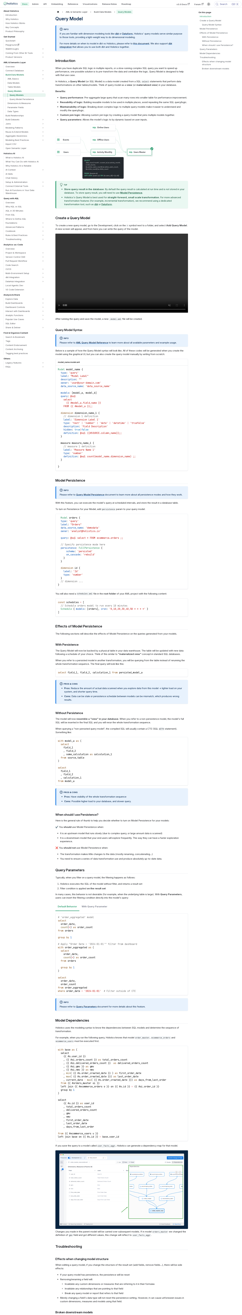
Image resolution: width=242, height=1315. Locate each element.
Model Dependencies (210, 53)
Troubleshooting (207, 57)
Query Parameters (86, 1006)
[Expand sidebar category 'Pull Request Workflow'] (43, 261)
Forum (198, 4)
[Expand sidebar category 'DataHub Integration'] (43, 281)
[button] (25, 49)
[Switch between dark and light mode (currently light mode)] (208, 4)
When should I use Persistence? (217, 45)
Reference (73, 4)
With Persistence (210, 37)
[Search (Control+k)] (227, 4)
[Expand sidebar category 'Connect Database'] (43, 70)
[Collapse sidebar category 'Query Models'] (43, 91)
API (45, 4)
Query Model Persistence (90, 494)
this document (141, 43)
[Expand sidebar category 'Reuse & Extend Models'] (43, 132)
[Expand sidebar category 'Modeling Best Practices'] (43, 140)
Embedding (57, 4)
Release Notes (109, 4)
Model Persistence (209, 28)
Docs (24, 4)
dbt (117, 33)
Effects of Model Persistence (214, 33)
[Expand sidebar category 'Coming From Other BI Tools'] (43, 53)
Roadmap (126, 4)
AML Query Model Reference (92, 342)
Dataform (127, 33)
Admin (35, 4)
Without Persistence (211, 41)
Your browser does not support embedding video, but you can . (121, 273)
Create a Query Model (210, 20)
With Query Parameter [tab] (94, 906)
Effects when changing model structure (216, 63)
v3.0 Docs (183, 4)
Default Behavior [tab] (67, 906)
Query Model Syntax (211, 24)
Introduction (205, 16)
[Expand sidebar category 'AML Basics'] (43, 79)
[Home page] (58, 12)
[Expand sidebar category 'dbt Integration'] (43, 277)
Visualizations (90, 4)
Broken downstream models (215, 68)
